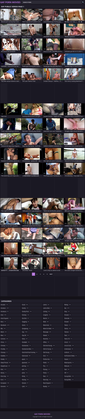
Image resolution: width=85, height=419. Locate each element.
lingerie (47, 315)
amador (4, 305)
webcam (68, 366)
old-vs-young (48, 349)
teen (67, 335)
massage (47, 332)
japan (25, 359)
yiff (66, 373)
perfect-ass (48, 359)
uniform (68, 352)
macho (46, 318)
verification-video (70, 356)
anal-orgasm (6, 318)
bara (3, 322)
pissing (46, 369)
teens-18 (68, 339)
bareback (5, 325)
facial (25, 305)
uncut (67, 342)
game (25, 325)
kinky (25, 376)
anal (4, 315)
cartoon (4, 339)
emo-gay (5, 376)
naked (46, 335)
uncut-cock (69, 345)
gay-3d (25, 335)
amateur (5, 308)
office (46, 342)
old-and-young (49, 345)
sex (67, 308)
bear (3, 335)
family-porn (27, 311)
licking (46, 311)
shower (68, 322)
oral (46, 356)
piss (45, 366)
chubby (4, 349)
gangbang (26, 328)
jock (24, 369)
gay (25, 332)
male (46, 322)
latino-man (47, 308)
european (5, 383)
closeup (4, 352)
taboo (67, 325)
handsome (26, 345)
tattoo (67, 328)
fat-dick (25, 318)
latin (25, 386)
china (4, 342)
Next (51, 274)
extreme (4, 386)
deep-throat (6, 362)
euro (3, 379)
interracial (26, 356)
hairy (25, 339)
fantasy (25, 315)
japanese (26, 362)
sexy (67, 311)
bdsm (4, 332)
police (46, 373)
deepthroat (5, 366)
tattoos (68, 332)
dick (4, 369)
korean (25, 383)
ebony (4, 373)
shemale (68, 318)
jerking (25, 366)
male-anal (47, 325)
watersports (69, 362)
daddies (4, 356)
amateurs (5, 311)
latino (46, 305)
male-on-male (48, 328)
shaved (67, 315)
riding (67, 305)
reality (46, 386)
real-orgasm (48, 383)
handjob (26, 342)
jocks (25, 373)
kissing (25, 379)
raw (45, 376)
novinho (46, 339)
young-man (69, 376)
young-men (69, 379)
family (25, 308)
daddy (4, 359)
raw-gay (47, 379)
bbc (3, 328)
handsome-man (28, 349)
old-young (47, 352)
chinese (4, 345)
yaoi (67, 369)
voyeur (67, 359)
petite (46, 362)
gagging (25, 322)
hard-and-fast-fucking (30, 352)
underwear (68, 349)
